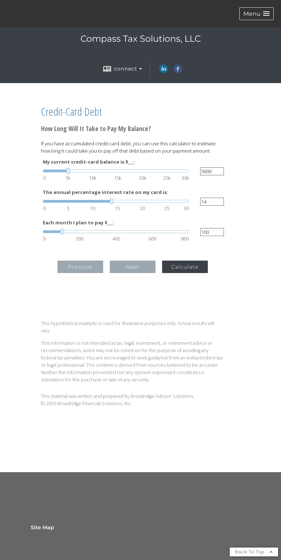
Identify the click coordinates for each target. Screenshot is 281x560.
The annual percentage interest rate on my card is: (105, 192)
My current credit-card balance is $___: (89, 162)
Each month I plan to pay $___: (78, 222)
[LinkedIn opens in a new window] (163, 71)
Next (132, 267)
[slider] (116, 170)
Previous (80, 267)
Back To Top (254, 552)
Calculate (184, 267)
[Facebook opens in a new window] (177, 71)
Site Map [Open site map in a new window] (42, 527)
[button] (256, 13)
